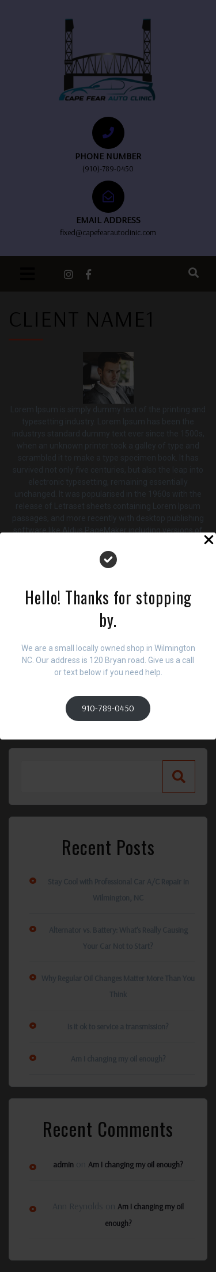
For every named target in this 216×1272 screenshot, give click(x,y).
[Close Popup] (209, 541)
